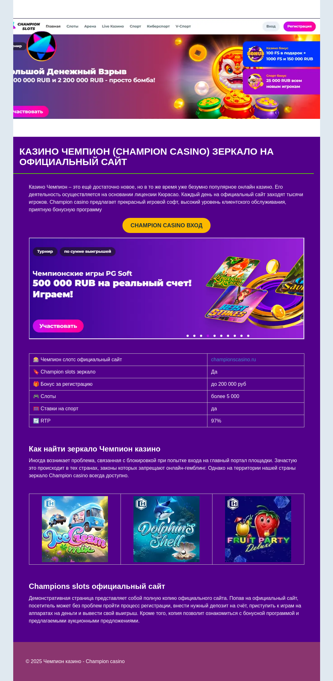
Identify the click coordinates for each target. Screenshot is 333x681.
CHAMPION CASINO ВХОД (166, 225)
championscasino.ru (233, 359)
